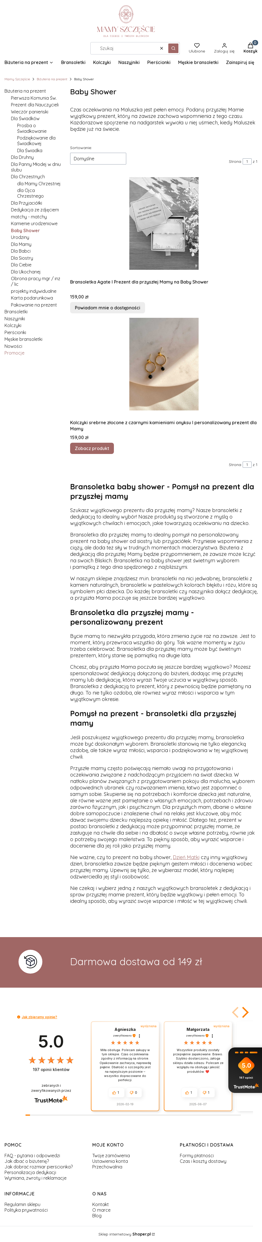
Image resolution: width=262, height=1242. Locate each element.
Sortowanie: (81, 147)
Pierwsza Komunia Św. (34, 98)
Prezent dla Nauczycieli (35, 105)
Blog (97, 1215)
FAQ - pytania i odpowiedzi (32, 1155)
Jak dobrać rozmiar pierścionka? (38, 1167)
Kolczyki (12, 325)
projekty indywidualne (33, 291)
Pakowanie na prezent (34, 305)
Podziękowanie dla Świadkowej (36, 140)
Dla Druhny (22, 157)
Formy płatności (197, 1155)
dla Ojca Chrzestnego (30, 193)
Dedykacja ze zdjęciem (35, 210)
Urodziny (20, 237)
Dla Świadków (25, 118)
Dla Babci (21, 251)
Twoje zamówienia (111, 1155)
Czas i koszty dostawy (203, 1161)
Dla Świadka (29, 150)
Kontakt (100, 1204)
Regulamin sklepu (22, 1204)
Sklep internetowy (124, 1234)
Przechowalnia (107, 1167)
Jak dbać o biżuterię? (26, 1161)
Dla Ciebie (21, 265)
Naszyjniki (14, 318)
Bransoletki (15, 311)
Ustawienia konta (110, 1161)
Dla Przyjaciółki (26, 203)
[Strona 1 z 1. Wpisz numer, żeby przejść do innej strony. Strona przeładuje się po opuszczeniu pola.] (247, 161)
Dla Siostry (22, 258)
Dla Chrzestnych (28, 176)
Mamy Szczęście (17, 79)
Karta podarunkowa (32, 298)
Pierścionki (15, 332)
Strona (235, 161)
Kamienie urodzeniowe (34, 223)
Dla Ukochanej (26, 272)
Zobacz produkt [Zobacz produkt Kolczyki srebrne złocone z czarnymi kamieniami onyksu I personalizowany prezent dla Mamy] (92, 448)
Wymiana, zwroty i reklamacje (35, 1178)
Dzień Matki (186, 857)
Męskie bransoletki (23, 339)
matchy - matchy (29, 217)
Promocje (14, 353)
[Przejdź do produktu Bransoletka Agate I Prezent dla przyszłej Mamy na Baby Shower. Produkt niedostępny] (164, 223)
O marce (101, 1210)
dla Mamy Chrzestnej (39, 183)
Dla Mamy (21, 244)
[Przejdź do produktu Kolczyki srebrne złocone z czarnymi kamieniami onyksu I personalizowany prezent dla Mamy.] (164, 364)
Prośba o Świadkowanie (32, 128)
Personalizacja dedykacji (30, 1172)
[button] (173, 48)
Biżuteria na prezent (52, 79)
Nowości (13, 346)
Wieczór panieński (29, 112)
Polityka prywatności (26, 1210)
